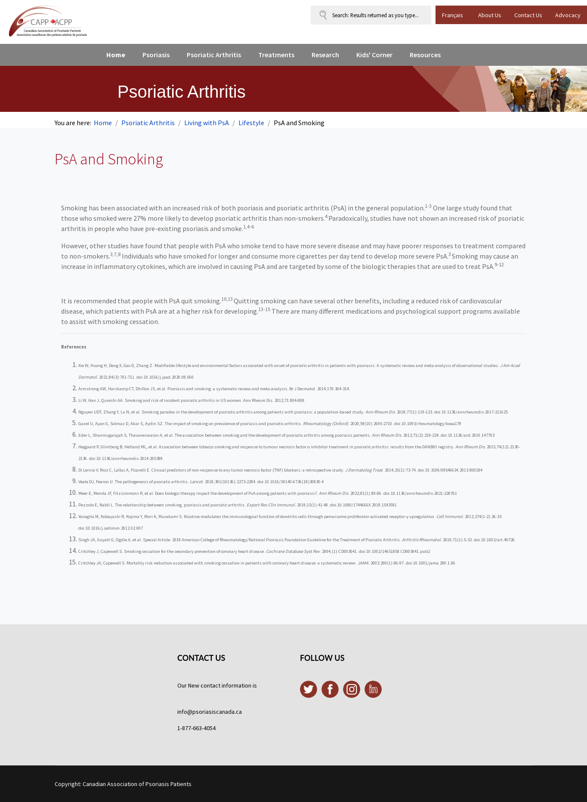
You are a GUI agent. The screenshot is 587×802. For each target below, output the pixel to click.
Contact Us (528, 15)
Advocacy (568, 15)
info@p (186, 712)
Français (452, 15)
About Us (489, 15)
